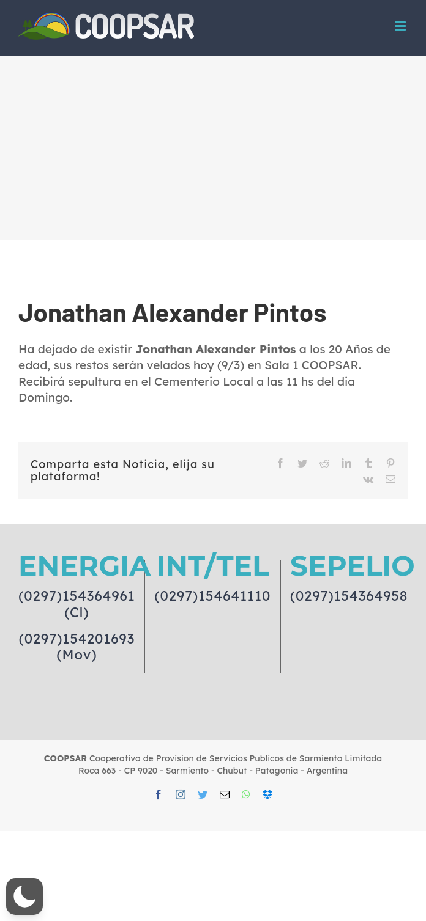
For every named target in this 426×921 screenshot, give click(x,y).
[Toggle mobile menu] (401, 26)
